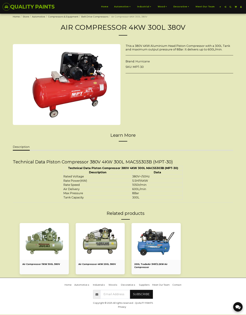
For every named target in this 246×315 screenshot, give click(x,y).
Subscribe (141, 294)
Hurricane (142, 61)
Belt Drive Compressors (94, 16)
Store (26, 16)
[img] (44, 241)
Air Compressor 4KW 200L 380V (98, 264)
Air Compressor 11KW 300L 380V (42, 264)
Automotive (38, 16)
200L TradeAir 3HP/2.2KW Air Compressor (152, 266)
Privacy (122, 307)
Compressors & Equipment (63, 16)
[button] (220, 7)
